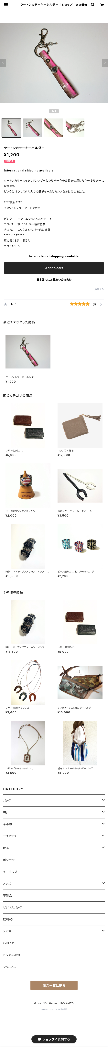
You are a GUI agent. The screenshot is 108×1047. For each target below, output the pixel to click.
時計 (6, 812)
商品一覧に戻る (54, 986)
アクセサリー (11, 836)
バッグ (7, 800)
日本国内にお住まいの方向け (54, 279)
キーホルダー (11, 871)
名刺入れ (9, 943)
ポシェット (9, 859)
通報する (99, 289)
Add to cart (54, 268)
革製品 (7, 895)
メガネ (7, 931)
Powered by (54, 1009)
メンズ (7, 883)
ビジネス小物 (11, 955)
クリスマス (9, 966)
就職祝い (9, 919)
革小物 (7, 824)
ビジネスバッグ (12, 907)
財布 (6, 848)
